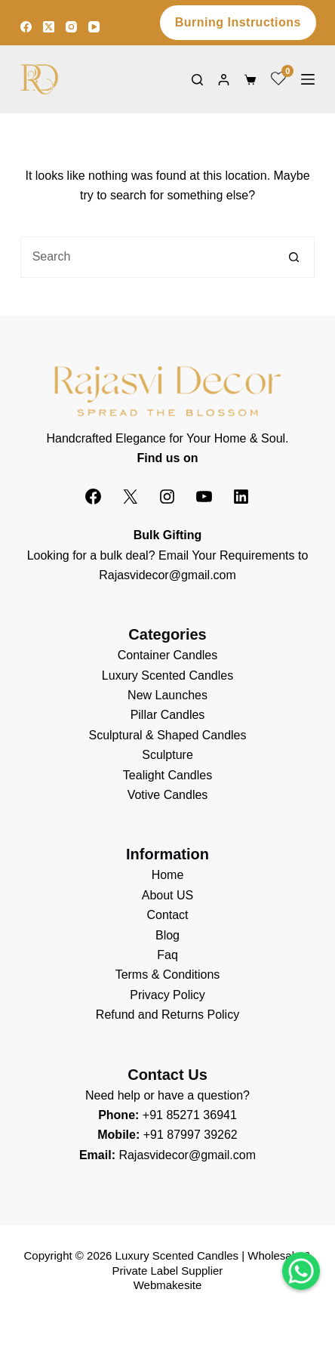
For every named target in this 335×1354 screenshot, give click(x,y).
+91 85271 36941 (190, 1115)
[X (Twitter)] (48, 26)
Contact (167, 914)
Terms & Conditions (167, 974)
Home (168, 874)
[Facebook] (26, 26)
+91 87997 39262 (190, 1134)
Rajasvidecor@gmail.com (167, 575)
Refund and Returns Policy (167, 1014)
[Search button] (294, 257)
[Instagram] (71, 26)
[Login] (223, 79)
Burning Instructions (238, 22)
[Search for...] (147, 257)
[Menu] (308, 79)
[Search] (197, 79)
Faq (167, 954)
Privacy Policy (167, 995)
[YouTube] (94, 26)
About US (167, 895)
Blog (167, 935)
